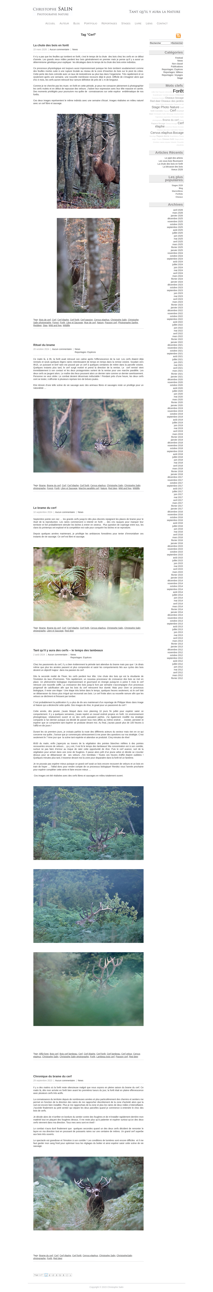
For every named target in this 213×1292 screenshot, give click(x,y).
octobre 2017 (176, 483)
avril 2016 (178, 534)
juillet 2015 (177, 560)
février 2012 (177, 678)
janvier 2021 (177, 376)
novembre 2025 (175, 221)
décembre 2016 (175, 511)
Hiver (158, 104)
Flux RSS (178, 35)
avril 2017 (178, 500)
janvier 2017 (177, 508)
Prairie (159, 139)
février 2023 (177, 304)
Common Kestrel (158, 98)
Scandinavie (157, 95)
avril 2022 (178, 333)
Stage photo (179, 139)
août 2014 (178, 592)
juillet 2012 (177, 664)
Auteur (64, 23)
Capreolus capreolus (163, 117)
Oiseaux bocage (174, 97)
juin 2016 (178, 529)
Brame (42, 485)
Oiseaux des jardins (172, 101)
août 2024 (178, 261)
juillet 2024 (177, 264)
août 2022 (178, 322)
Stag (45, 325)
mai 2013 (178, 635)
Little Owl (154, 92)
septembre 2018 (175, 451)
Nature (100, 322)
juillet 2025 (177, 233)
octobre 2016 (176, 517)
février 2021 (177, 373)
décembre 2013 (175, 615)
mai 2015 (178, 566)
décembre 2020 (175, 379)
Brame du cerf (54, 485)
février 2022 (177, 339)
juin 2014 (178, 597)
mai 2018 (178, 462)
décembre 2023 (175, 284)
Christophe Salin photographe (74, 1056)
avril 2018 (178, 465)
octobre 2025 (176, 224)
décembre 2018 (175, 442)
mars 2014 (177, 606)
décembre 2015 (175, 546)
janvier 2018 (177, 474)
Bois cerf (54, 1054)
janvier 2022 (177, 342)
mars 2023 (177, 302)
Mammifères (177, 191)
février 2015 (177, 575)
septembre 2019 (175, 416)
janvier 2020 (177, 405)
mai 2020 (178, 396)
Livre (138, 23)
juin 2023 (178, 293)
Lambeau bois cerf (105, 1056)
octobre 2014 (176, 586)
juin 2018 (178, 460)
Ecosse (181, 127)
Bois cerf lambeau (68, 1054)
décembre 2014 (175, 580)
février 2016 (177, 540)
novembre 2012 (175, 652)
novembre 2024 (175, 253)
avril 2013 (178, 638)
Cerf (54, 319)
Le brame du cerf (45, 507)
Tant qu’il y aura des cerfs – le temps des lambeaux (68, 650)
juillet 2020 (177, 391)
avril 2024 (178, 273)
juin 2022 (178, 328)
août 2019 (178, 419)
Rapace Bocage (158, 123)
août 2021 (178, 356)
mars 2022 (177, 336)
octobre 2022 (176, 316)
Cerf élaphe (63, 319)
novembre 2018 (175, 445)
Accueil (50, 23)
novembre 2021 (175, 348)
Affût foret (43, 1054)
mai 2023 (178, 296)
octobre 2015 (176, 552)
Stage (180, 78)
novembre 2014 (175, 583)
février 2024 (177, 279)
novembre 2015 (175, 549)
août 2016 (178, 523)
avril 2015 (178, 569)
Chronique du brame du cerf (52, 1076)
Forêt (62, 322)
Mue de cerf (90, 322)
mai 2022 (178, 330)
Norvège (153, 136)
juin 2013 (178, 632)
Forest (55, 322)
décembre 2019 (175, 408)
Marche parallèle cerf (89, 488)
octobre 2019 (176, 414)
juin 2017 (178, 494)
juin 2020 (178, 394)
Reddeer (37, 325)
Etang (181, 120)
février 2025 (177, 247)
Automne (168, 127)
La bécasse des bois (173, 166)
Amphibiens (174, 136)
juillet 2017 (177, 491)
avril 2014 (178, 603)
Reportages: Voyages (172, 75)
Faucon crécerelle (165, 92)
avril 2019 (178, 431)
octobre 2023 (176, 287)
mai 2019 (178, 428)
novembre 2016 (175, 514)
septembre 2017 (175, 485)
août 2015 (178, 557)
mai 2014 (178, 600)
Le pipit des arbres (174, 158)
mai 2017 (178, 497)
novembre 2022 (175, 313)
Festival (179, 58)
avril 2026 (178, 210)
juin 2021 (178, 362)
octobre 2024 (176, 256)
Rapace (166, 111)
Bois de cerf (45, 319)
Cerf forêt (74, 319)
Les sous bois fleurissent (171, 161)
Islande (173, 142)
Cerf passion (86, 319)
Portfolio (90, 23)
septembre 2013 (175, 623)
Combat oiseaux (169, 95)
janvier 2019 (177, 440)
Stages (126, 23)
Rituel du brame (44, 345)
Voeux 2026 (177, 169)
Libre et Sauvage (74, 322)
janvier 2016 (177, 543)
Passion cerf (111, 322)
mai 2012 (178, 669)
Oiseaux (179, 197)
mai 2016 (178, 531)
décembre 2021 (175, 345)
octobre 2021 (176, 350)
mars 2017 (177, 503)
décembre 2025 (175, 218)
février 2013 (177, 643)
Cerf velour (126, 1054)
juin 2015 (178, 563)
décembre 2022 (175, 310)
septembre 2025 (175, 227)
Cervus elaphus (101, 319)
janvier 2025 (177, 250)
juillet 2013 (177, 629)
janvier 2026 (177, 215)
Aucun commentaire (59, 49)
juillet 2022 (177, 325)
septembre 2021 (175, 353)
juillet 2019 (177, 422)
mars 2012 (177, 675)
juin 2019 (178, 425)
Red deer (112, 488)
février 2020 (177, 402)
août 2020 (178, 388)
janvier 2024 (177, 282)
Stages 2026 (177, 185)
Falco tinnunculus (166, 104)
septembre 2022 (175, 319)
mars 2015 (177, 572)
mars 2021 (177, 370)
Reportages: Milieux (173, 72)
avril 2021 (178, 368)
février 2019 (177, 437)
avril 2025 (178, 241)
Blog (76, 23)
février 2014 (177, 609)
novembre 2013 (175, 618)
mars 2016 (177, 537)
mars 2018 (177, 468)
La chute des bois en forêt (51, 45)
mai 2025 (178, 238)
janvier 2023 (177, 307)
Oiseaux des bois (163, 130)
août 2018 (178, 454)
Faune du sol (179, 104)
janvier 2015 (177, 577)
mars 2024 (177, 276)
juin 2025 (178, 236)
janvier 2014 (177, 612)
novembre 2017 (175, 480)
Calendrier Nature (177, 130)
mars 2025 (177, 244)
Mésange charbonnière (175, 114)
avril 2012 (178, 672)
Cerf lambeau (113, 1054)
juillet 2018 (177, 457)
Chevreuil (179, 95)
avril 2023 (178, 299)
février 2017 (177, 506)
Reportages (109, 23)
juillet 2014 (177, 595)
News (75, 49)
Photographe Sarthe (128, 322)
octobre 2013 (176, 621)
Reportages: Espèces (85, 352)
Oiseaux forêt (168, 139)
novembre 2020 (175, 382)
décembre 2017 (175, 477)
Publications (177, 66)
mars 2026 (177, 213)
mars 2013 (177, 641)
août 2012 (178, 661)
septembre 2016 (175, 520)
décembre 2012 (175, 649)
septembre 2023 (175, 290)
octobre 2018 (176, 448)
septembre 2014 (175, 589)
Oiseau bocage (171, 123)
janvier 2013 (177, 646)
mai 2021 (178, 365)
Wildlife (66, 325)
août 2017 (178, 488)
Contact (162, 23)
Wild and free (55, 325)
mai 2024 (178, 270)
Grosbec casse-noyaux (161, 142)
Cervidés (159, 111)
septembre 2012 (175, 658)
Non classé (177, 63)
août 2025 (178, 230)
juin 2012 (178, 667)
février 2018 (177, 471)
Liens (149, 23)
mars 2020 (177, 399)
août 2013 (178, 626)
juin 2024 (178, 267)
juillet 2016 (177, 526)
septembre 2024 (175, 258)
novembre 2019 (175, 411)
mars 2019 (177, 434)
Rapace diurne (162, 136)
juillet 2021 (177, 359)
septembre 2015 (175, 554)
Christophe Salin (53, 11)
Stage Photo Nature (165, 107)
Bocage (178, 132)
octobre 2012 (176, 655)
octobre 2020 (176, 385)
